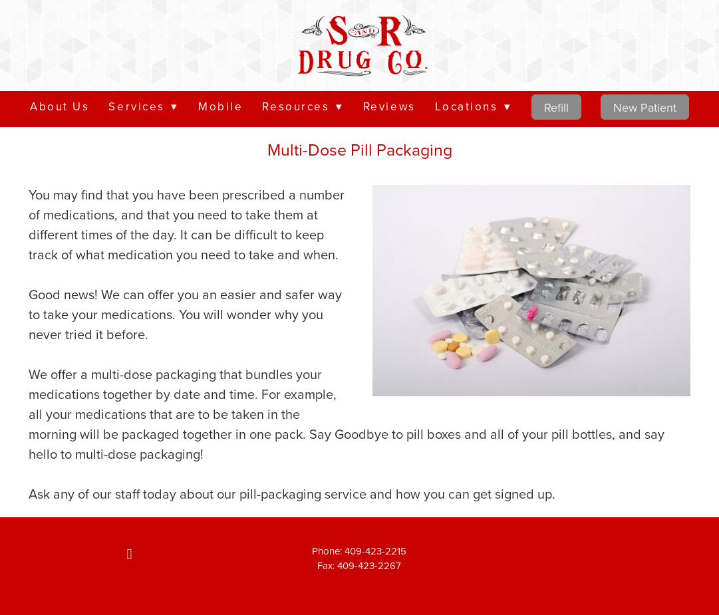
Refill (556, 107)
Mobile (220, 106)
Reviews (389, 106)
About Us (59, 106)
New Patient (644, 107)
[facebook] (129, 554)
